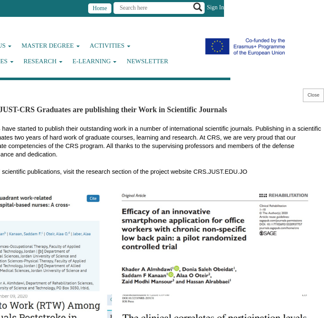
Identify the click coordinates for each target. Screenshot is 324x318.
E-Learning (95, 61)
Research (43, 61)
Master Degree (51, 45)
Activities (110, 45)
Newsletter (147, 61)
